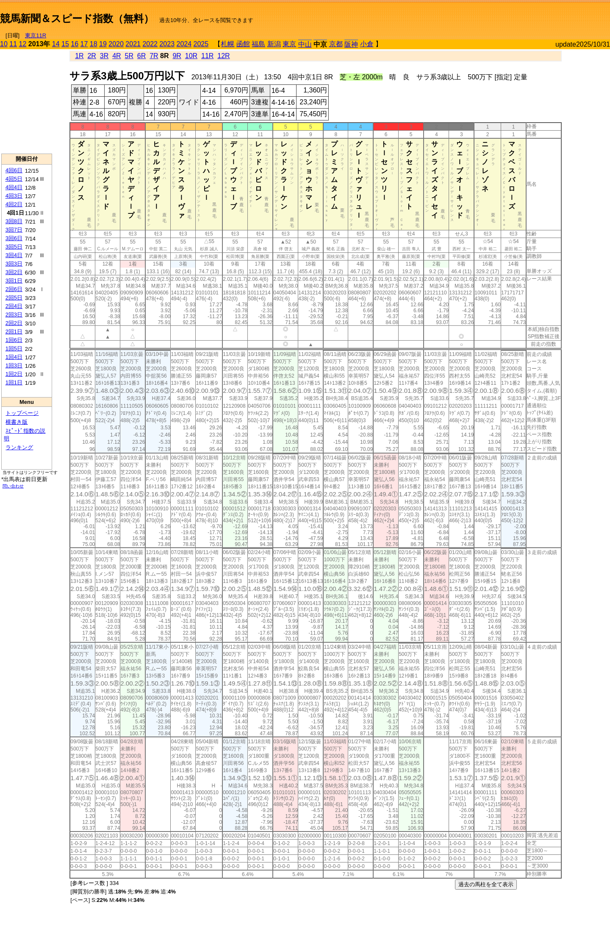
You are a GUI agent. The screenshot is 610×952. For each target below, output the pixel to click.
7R (154, 55)
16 (74, 44)
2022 (150, 44)
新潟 (274, 44)
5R (129, 55)
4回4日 (14, 187)
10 (4, 44)
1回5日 (14, 348)
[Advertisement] (511, 15)
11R (207, 55)
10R (191, 55)
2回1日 (14, 331)
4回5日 (14, 179)
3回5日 (14, 247)
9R (176, 55)
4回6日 (14, 170)
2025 (201, 44)
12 (23, 44)
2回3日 (14, 314)
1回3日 (14, 365)
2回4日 (14, 306)
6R (141, 55)
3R (104, 55)
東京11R (35, 35)
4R (116, 55)
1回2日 (14, 374)
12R (223, 55)
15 (65, 44)
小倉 (367, 44)
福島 (258, 44)
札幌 (227, 44)
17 (84, 44)
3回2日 (14, 272)
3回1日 (14, 280)
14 (56, 44)
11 (13, 44)
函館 (243, 44)
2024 (183, 44)
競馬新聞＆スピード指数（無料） (77, 18)
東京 (289, 44)
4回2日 (14, 204)
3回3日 (14, 263)
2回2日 (14, 323)
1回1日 (14, 382)
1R (79, 55)
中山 (305, 44)
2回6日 (14, 289)
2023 (167, 44)
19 (103, 44)
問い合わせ (13, 486)
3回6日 (14, 238)
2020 (116, 44)
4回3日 (14, 196)
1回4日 (14, 357)
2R (91, 55)
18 (93, 44)
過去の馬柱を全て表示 (485, 884)
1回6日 (14, 340)
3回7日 (14, 230)
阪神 (351, 44)
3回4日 (14, 255)
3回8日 (14, 221)
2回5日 (14, 297)
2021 (133, 44)
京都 (336, 44)
